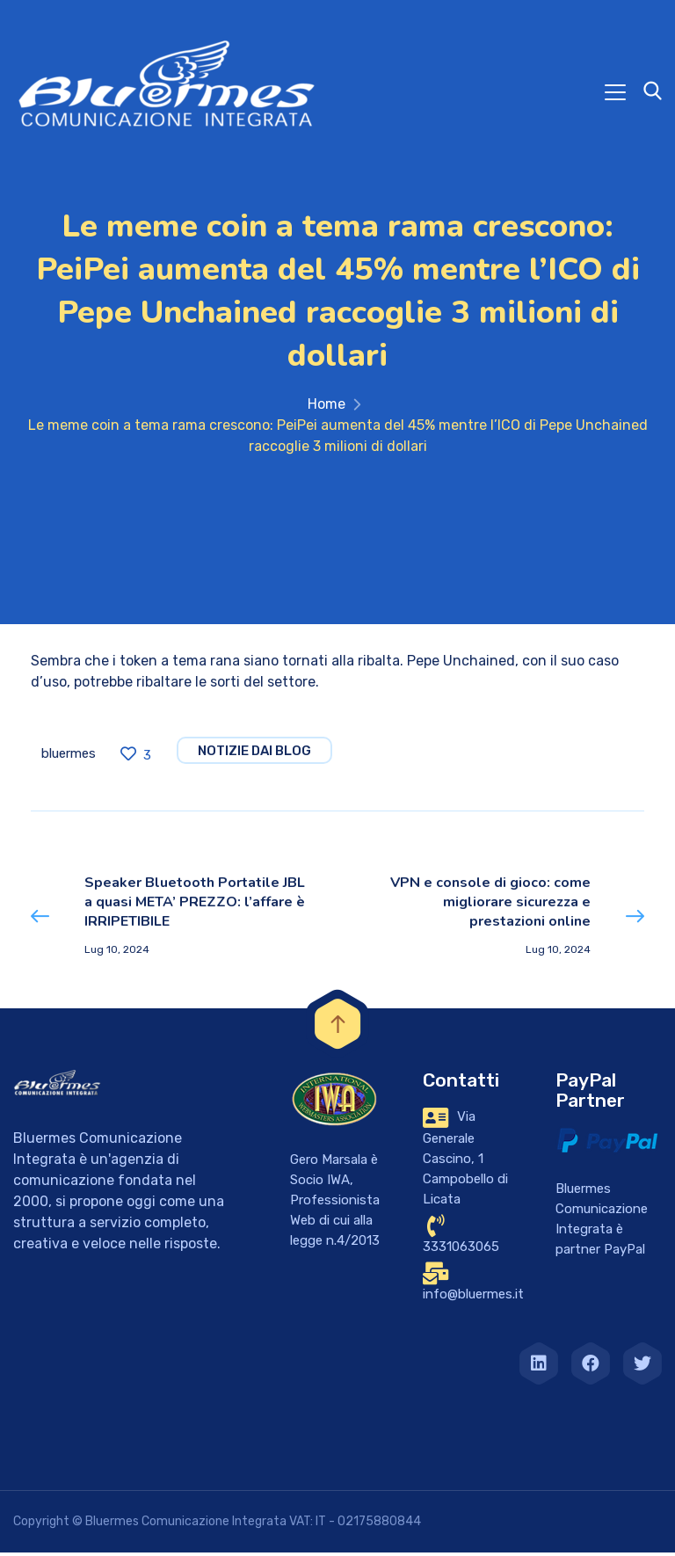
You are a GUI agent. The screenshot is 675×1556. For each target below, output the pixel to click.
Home (326, 407)
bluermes (68, 757)
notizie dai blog (254, 754)
